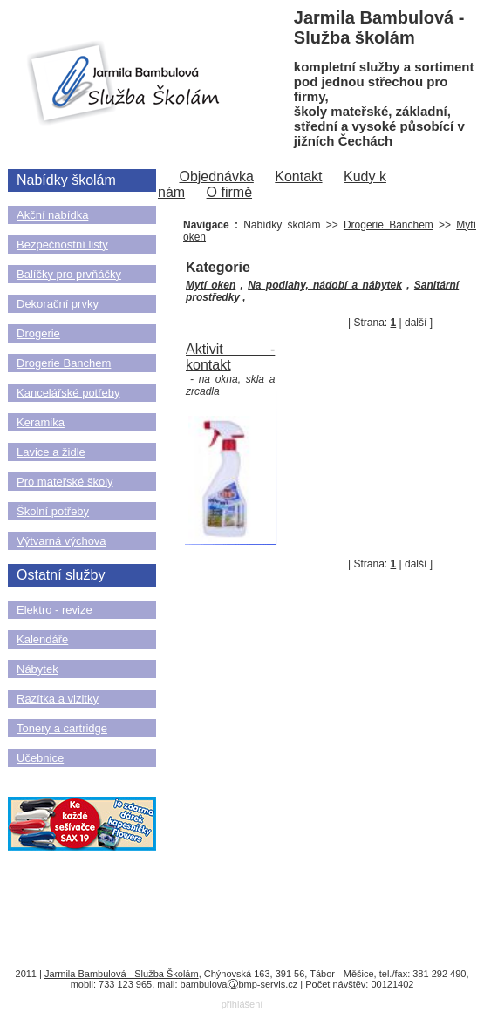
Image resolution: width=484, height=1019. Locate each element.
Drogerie (38, 333)
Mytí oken (210, 285)
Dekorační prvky (58, 303)
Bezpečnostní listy (62, 244)
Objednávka (216, 176)
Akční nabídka (52, 214)
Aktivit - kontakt (230, 357)
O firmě (229, 192)
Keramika (41, 422)
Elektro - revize (54, 609)
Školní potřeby (53, 511)
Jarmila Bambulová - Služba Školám (121, 973)
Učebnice (40, 757)
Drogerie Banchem (64, 363)
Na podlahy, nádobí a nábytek (325, 285)
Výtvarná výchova (61, 540)
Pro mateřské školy (65, 481)
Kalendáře (42, 639)
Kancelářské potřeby (68, 392)
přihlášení (242, 1004)
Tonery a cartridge (62, 728)
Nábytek (37, 669)
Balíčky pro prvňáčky (69, 274)
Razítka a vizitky (58, 698)
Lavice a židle (51, 452)
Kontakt (298, 176)
